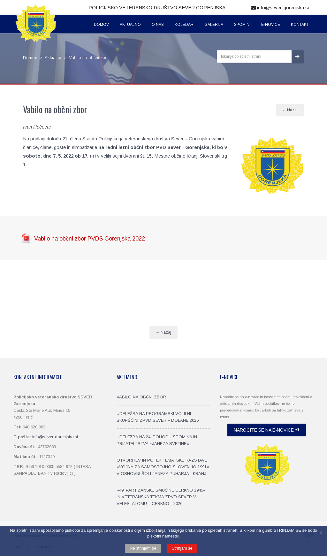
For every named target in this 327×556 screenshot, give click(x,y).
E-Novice (270, 24)
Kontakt (300, 24)
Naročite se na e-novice (267, 430)
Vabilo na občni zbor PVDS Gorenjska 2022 (89, 238)
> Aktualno (49, 57)
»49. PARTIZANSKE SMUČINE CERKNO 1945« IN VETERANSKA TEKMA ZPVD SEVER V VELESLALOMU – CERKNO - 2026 (161, 497)
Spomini (242, 24)
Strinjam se (182, 548)
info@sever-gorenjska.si (280, 7)
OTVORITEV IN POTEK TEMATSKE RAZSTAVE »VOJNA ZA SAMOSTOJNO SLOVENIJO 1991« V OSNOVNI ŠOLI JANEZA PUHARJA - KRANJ (163, 467)
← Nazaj (290, 110)
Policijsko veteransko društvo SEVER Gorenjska (156, 7)
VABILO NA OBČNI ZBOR (141, 397)
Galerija (213, 24)
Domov (101, 24)
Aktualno (130, 24)
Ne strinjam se (143, 548)
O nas (158, 24)
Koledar (184, 24)
